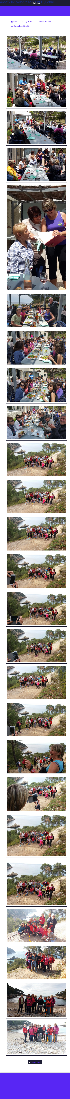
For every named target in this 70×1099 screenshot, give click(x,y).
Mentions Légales (23, 1096)
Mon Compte (34, 1096)
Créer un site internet (46, 1096)
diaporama (34, 1062)
